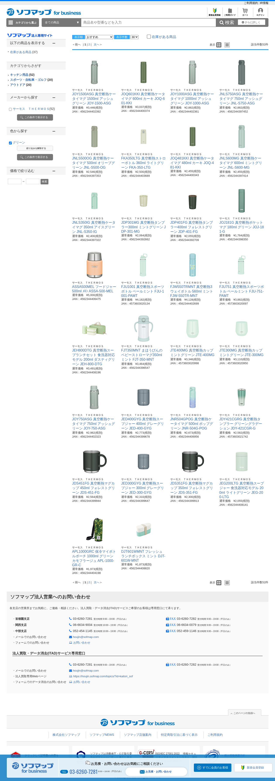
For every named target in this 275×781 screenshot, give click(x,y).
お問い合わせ (81, 642)
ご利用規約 (251, 3)
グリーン (19, 142)
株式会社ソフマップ (66, 734)
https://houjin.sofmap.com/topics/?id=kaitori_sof (103, 676)
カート (245, 14)
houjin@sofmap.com (86, 637)
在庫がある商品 (24, 52)
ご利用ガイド (230, 14)
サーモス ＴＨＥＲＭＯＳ (34, 109)
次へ (96, 44)
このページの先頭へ (244, 713)
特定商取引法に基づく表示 (179, 734)
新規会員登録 (215, 14)
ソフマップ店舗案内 (137, 734)
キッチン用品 (22, 74)
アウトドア (21, 85)
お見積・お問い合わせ (156, 771)
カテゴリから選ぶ (25, 22)
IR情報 (264, 3)
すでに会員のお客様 (215, 767)
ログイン (260, 14)
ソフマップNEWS (102, 734)
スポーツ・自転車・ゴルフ (31, 79)
